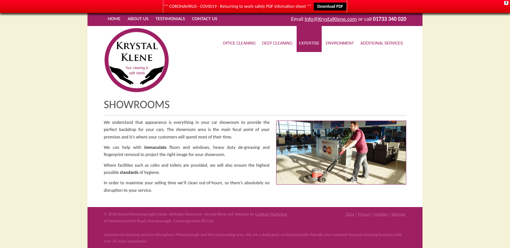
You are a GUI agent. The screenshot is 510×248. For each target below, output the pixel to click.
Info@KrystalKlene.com (330, 19)
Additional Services (381, 43)
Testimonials (170, 18)
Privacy (364, 214)
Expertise (309, 43)
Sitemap (398, 214)
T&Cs (349, 214)
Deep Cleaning (277, 43)
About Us (138, 18)
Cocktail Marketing (271, 214)
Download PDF (330, 6)
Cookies (380, 214)
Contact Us (204, 18)
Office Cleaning (239, 43)
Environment (340, 43)
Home (114, 18)
